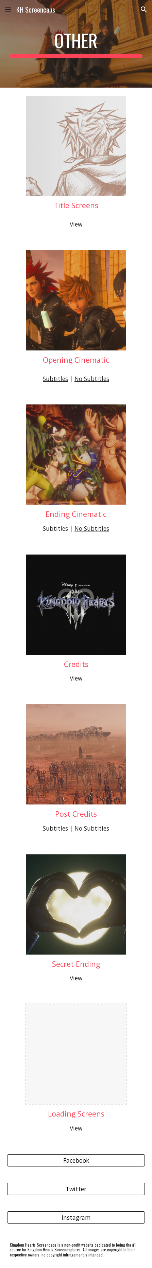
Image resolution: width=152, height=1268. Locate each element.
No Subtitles (91, 379)
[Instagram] (75, 1217)
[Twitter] (75, 1189)
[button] (8, 9)
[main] (76, 43)
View (76, 224)
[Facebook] (75, 1160)
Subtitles (55, 379)
